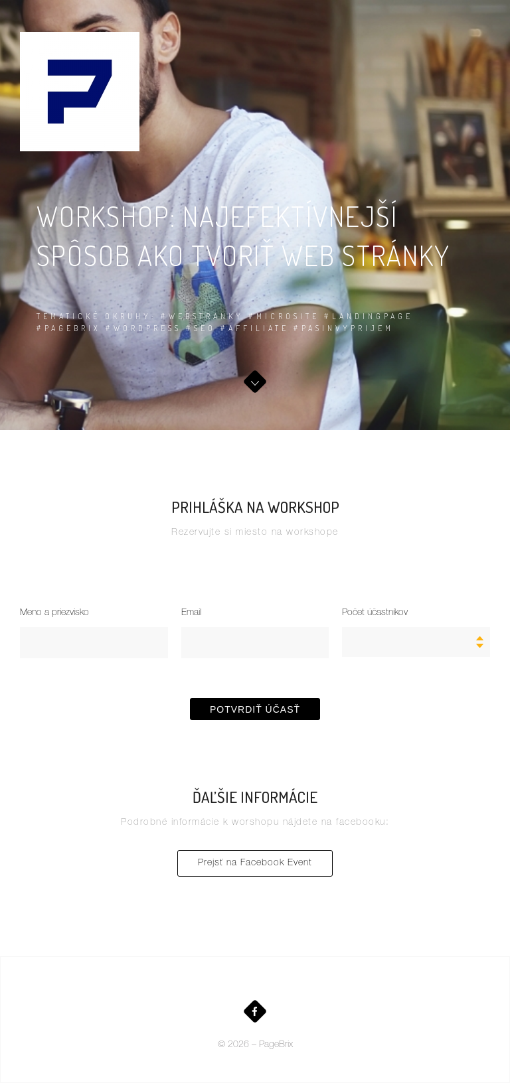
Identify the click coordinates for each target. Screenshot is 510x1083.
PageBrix (276, 1045)
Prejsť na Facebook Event (255, 863)
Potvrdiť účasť (255, 709)
